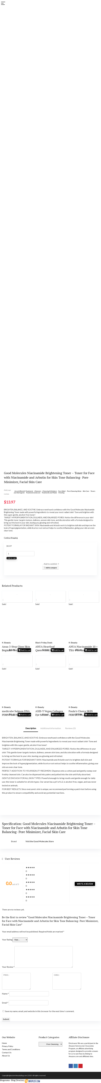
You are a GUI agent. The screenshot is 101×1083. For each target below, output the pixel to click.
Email (5, 1002)
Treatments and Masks (49, 493)
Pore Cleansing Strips (74, 491)
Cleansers (37, 491)
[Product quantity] (20, 553)
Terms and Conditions (11, 1049)
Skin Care (86, 491)
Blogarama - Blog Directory (12, 1080)
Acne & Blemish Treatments (23, 491)
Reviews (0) (70, 728)
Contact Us (6, 1052)
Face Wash (61, 491)
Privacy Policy (7, 1046)
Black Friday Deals (43, 642)
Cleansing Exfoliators (49, 491)
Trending (61, 493)
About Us (6, 1056)
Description (30, 728)
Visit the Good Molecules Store (40, 841)
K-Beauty (6, 642)
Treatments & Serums (33, 493)
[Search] (97, 3)
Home (4, 1043)
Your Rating (7, 939)
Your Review (8, 967)
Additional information (50, 728)
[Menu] (3, 3)
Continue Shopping (11, 538)
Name (5, 993)
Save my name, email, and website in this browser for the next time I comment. (39, 1011)
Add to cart (11, 558)
